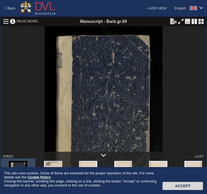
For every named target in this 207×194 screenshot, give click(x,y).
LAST (199, 156)
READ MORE (27, 21)
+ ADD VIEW (156, 8)
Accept (183, 186)
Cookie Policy (38, 177)
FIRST (8, 156)
